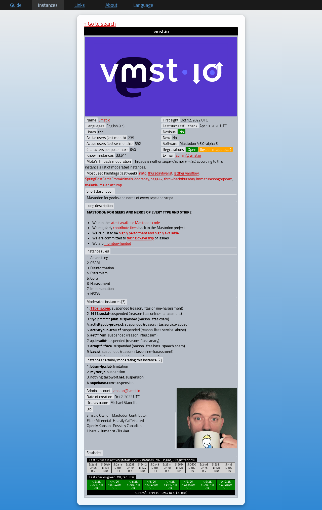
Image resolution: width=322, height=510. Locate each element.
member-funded (117, 243)
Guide (16, 5)
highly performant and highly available (149, 232)
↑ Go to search (100, 23)
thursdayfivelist (160, 173)
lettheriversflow (186, 173)
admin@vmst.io (188, 155)
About (111, 5)
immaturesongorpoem (214, 178)
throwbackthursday (179, 178)
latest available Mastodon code (135, 222)
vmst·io (104, 119)
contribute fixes (125, 227)
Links (79, 5)
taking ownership (140, 237)
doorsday (141, 178)
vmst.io (161, 31)
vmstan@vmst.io (126, 390)
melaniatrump (110, 184)
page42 (156, 178)
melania (91, 184)
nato (142, 173)
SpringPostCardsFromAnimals (109, 178)
